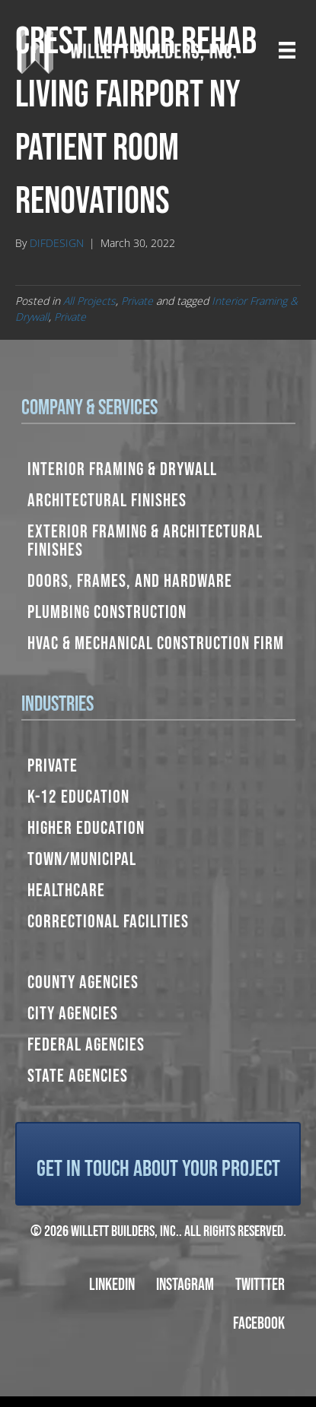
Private (137, 300)
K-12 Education (78, 797)
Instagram (185, 1285)
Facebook (259, 1324)
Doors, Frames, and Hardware (129, 581)
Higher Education (86, 828)
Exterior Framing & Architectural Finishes (145, 541)
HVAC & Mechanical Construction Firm (155, 643)
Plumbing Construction (107, 612)
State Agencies (77, 1076)
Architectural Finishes (107, 501)
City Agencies (72, 1014)
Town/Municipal (81, 859)
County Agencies (83, 982)
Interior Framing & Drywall (122, 469)
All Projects (89, 300)
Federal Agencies (86, 1045)
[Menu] (287, 50)
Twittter (260, 1285)
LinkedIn (112, 1285)
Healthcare (66, 890)
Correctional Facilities (108, 922)
